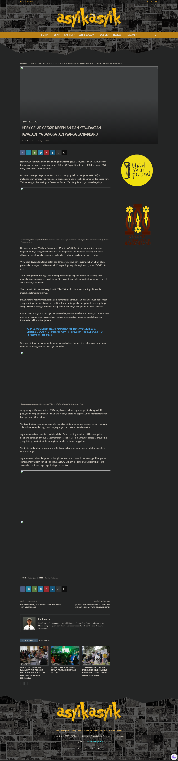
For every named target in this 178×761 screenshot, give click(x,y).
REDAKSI (70, 730)
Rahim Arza (31, 141)
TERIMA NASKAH (84, 730)
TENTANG (60, 730)
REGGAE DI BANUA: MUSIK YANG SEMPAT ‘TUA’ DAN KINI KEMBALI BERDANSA (63, 670)
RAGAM (132, 34)
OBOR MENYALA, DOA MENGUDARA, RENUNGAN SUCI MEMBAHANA (40, 606)
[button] (155, 35)
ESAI (57, 34)
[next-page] (26, 683)
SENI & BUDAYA (87, 34)
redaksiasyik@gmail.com (95, 741)
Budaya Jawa (32, 578)
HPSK (41, 578)
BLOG (119, 730)
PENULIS (98, 730)
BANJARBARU (41, 63)
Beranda (23, 63)
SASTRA (69, 34)
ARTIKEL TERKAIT (29, 641)
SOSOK (105, 34)
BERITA (45, 34)
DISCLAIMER (109, 730)
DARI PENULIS (45, 641)
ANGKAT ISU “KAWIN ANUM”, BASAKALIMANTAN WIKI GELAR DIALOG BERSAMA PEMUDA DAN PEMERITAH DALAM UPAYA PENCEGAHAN (32, 672)
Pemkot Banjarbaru (51, 578)
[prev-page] (22, 683)
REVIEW (118, 34)
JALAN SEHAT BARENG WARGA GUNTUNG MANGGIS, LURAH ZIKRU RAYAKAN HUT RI (92, 606)
